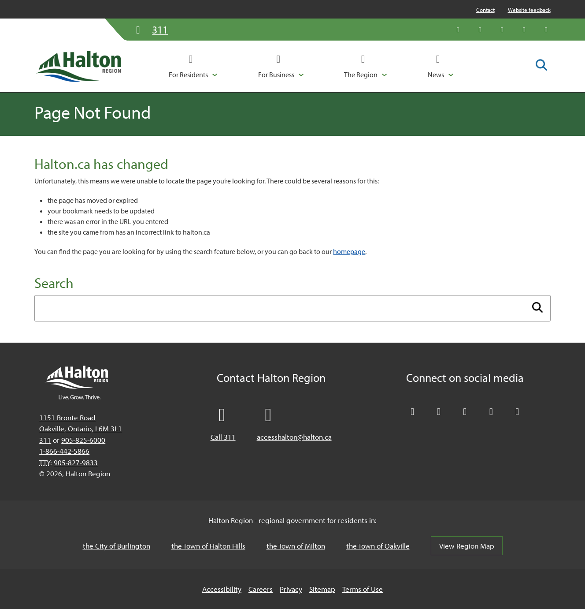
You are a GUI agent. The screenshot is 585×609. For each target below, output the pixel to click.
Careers (260, 589)
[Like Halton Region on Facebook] (480, 29)
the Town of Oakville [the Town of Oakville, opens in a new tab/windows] (378, 545)
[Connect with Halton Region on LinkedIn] (502, 29)
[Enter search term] (292, 308)
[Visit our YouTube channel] (524, 29)
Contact (485, 9)
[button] (193, 66)
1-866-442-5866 (64, 451)
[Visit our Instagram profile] (546, 29)
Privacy (291, 589)
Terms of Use (362, 589)
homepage (349, 251)
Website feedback (529, 9)
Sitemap (322, 589)
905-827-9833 (76, 462)
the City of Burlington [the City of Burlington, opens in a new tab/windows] (116, 545)
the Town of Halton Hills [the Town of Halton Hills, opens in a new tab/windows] (208, 545)
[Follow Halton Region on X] (458, 29)
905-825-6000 (83, 440)
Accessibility (221, 589)
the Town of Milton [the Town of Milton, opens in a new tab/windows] (296, 545)
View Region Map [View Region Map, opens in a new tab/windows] (466, 545)
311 (45, 440)
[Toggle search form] (541, 65)
